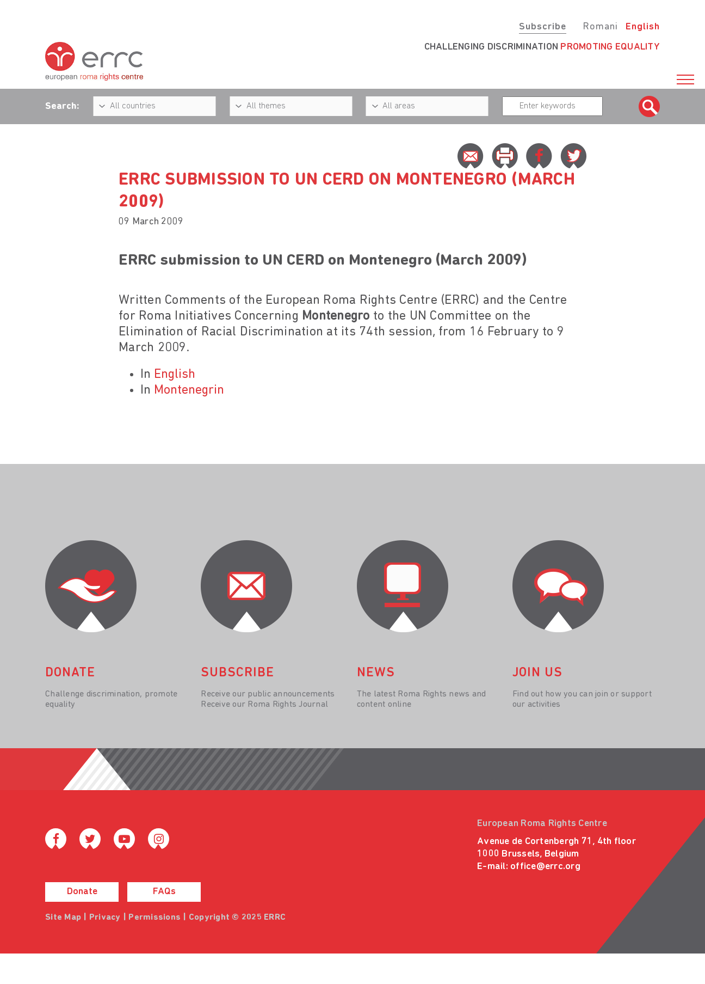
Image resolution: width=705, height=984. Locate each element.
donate (70, 673)
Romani (600, 27)
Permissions (154, 917)
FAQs (164, 892)
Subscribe (542, 27)
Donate (82, 892)
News (376, 673)
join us (537, 673)
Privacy (105, 917)
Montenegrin (189, 390)
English (643, 27)
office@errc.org (545, 866)
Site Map (63, 917)
